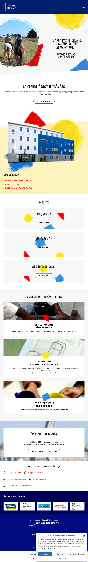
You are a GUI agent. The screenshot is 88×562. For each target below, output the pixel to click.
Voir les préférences (76, 554)
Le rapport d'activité (35, 472)
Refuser (60, 554)
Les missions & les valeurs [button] (44, 451)
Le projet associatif (14, 472)
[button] (84, 536)
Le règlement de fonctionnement (19, 486)
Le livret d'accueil (39, 479)
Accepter (45, 554)
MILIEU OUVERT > (13, 184)
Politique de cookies (60, 558)
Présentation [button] (44, 101)
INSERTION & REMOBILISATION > (20, 188)
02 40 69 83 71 (47, 523)
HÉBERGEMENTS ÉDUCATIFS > (18, 180)
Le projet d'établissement (16, 479)
